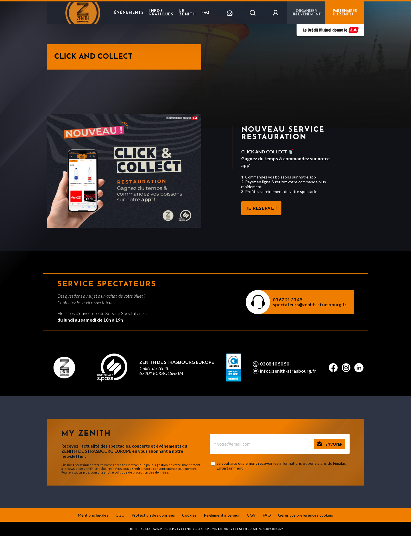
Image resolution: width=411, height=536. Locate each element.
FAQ (206, 13)
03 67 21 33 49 (287, 299)
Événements (129, 13)
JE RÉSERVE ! (261, 208)
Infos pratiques (161, 12)
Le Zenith (187, 12)
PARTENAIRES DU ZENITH (345, 12)
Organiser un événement (306, 12)
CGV (251, 515)
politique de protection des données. (141, 472)
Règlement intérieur (222, 515)
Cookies (189, 515)
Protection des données (153, 515)
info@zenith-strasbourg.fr (288, 370)
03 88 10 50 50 (274, 363)
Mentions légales (93, 515)
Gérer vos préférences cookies (305, 515)
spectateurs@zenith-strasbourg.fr (309, 304)
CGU (120, 515)
